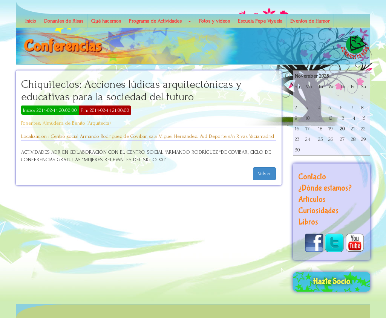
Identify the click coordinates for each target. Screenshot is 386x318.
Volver (264, 173)
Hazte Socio (331, 281)
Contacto (312, 177)
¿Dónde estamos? (325, 188)
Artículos (312, 199)
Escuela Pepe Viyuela (260, 21)
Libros (308, 222)
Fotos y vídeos (214, 21)
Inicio (30, 21)
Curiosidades (318, 211)
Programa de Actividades (155, 21)
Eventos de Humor (310, 21)
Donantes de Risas (63, 21)
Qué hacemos (106, 21)
